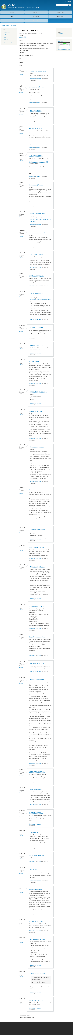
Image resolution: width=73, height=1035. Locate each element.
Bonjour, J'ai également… (36, 185)
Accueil (12, 12)
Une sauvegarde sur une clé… (38, 664)
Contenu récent (7, 32)
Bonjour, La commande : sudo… (38, 233)
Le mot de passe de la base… (37, 772)
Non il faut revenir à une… (37, 345)
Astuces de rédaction (8, 42)
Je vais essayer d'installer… (36, 327)
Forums (7, 25)
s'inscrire (39, 78)
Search (5, 36)
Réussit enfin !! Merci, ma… (37, 1001)
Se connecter (68, 1)
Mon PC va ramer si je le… (36, 275)
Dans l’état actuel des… (36, 110)
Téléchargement (60, 12)
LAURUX (11, 5)
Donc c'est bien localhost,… (37, 567)
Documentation (36, 16)
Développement (60, 16)
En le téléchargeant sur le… (36, 547)
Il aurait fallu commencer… (37, 254)
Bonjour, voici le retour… (36, 411)
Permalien (21, 74)
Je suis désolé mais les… (36, 790)
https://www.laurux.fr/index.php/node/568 (38, 161)
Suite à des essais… (34, 361)
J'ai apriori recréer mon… (36, 889)
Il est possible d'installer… (37, 293)
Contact (5, 41)
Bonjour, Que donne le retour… (38, 391)
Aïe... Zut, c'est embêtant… (36, 128)
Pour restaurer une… (35, 870)
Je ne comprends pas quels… (37, 607)
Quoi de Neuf (36, 12)
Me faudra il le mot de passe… (37, 856)
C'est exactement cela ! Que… (37, 87)
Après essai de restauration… (37, 680)
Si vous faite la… (34, 832)
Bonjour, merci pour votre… (37, 490)
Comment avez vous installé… (38, 530)
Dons (5, 37)
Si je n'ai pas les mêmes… (36, 813)
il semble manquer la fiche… (37, 922)
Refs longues (60, 41)
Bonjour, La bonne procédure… (38, 213)
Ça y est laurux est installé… (37, 637)
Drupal (9, 1030)
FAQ (12, 16)
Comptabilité (13, 25)
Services (5, 39)
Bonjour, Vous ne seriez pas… (38, 71)
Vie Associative (36, 20)
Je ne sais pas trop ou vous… (37, 939)
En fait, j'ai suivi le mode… (36, 155)
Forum (12, 20)
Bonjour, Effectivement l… (37, 447)
